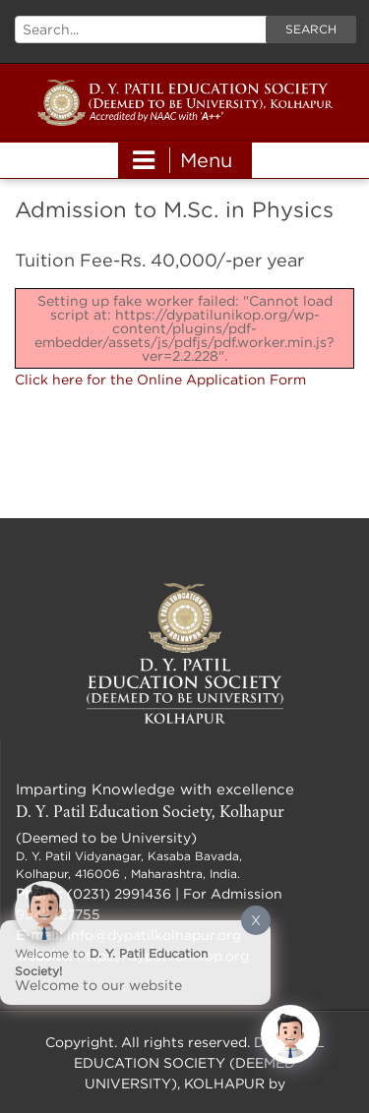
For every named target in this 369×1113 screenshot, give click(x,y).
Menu (182, 160)
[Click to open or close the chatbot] (290, 1034)
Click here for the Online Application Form (160, 379)
